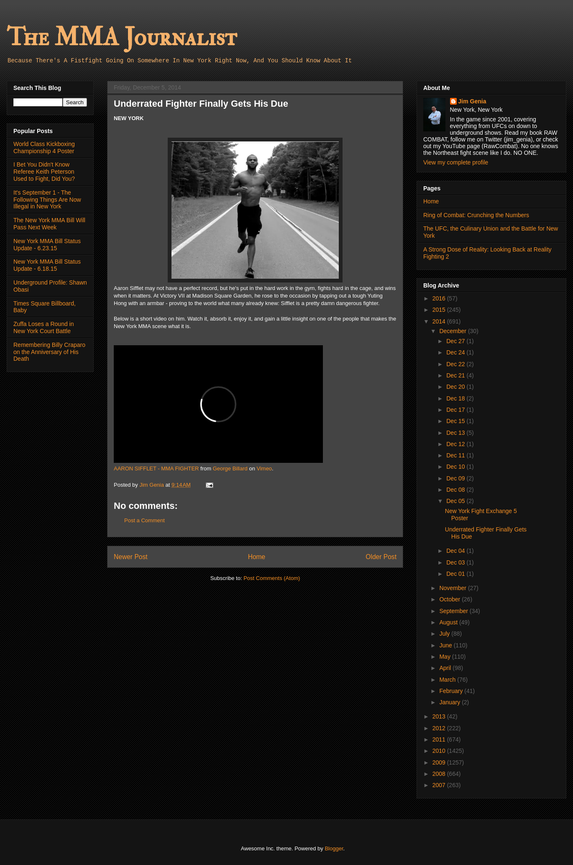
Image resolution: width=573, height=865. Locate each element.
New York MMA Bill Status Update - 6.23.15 (47, 245)
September (454, 611)
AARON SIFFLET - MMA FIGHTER (156, 468)
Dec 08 (456, 489)
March (448, 679)
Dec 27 (456, 341)
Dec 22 (456, 364)
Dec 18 (456, 398)
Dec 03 (456, 562)
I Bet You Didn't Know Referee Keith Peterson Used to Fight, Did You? (44, 171)
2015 (439, 309)
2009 (439, 762)
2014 (439, 321)
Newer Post (131, 556)
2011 (439, 739)
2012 (439, 728)
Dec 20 (456, 386)
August (449, 622)
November (453, 588)
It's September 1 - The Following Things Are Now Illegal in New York (47, 199)
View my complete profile (455, 162)
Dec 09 (456, 478)
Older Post (381, 556)
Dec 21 (456, 375)
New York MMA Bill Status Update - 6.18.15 (47, 265)
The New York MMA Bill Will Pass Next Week (49, 224)
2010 (439, 750)
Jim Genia (472, 101)
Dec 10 (456, 466)
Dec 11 (456, 455)
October (450, 599)
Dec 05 (456, 501)
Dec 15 (456, 421)
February (451, 691)
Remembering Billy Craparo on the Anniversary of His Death (49, 351)
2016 (439, 298)
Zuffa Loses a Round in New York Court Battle (43, 327)
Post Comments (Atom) (271, 578)
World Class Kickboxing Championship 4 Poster (44, 147)
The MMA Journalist (122, 37)
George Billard (230, 468)
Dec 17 (456, 409)
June (446, 645)
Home (257, 556)
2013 (439, 716)
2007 (439, 785)
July (445, 633)
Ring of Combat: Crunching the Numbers (476, 215)
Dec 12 (456, 444)
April (446, 668)
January (450, 702)
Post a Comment (144, 520)
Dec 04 (456, 550)
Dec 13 (456, 432)
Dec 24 (456, 352)
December (453, 331)
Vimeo (264, 468)
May (445, 656)
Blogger (334, 848)
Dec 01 (456, 573)
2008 (439, 773)
